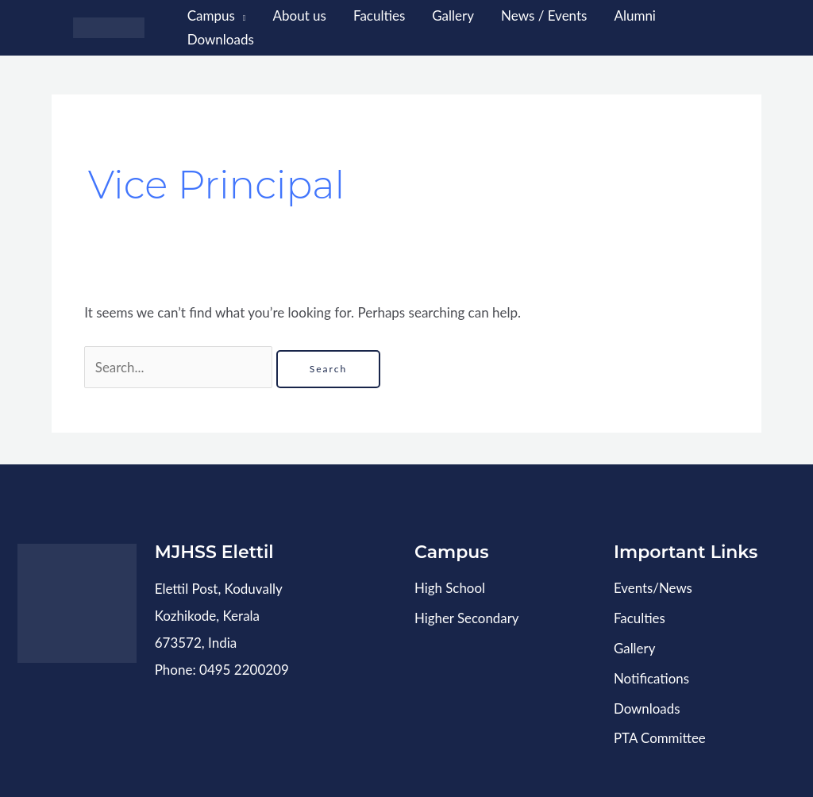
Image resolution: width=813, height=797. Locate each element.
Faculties (379, 15)
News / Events (544, 15)
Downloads (220, 39)
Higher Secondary (467, 617)
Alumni (635, 15)
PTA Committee (660, 734)
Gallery (453, 15)
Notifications (652, 676)
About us (299, 15)
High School (450, 587)
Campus (211, 15)
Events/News (653, 587)
